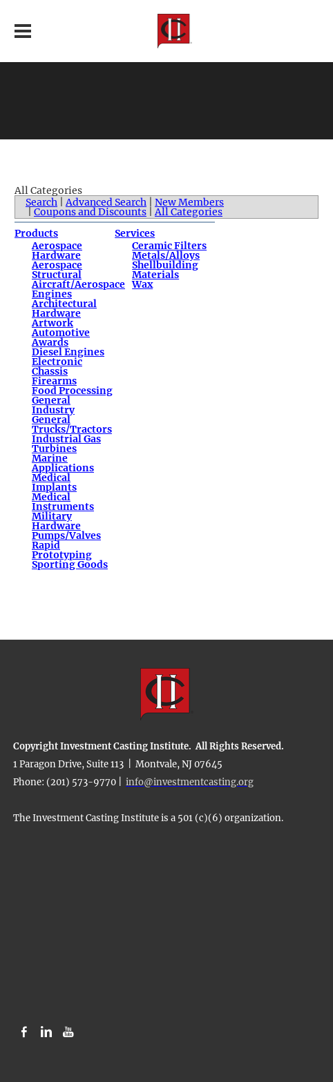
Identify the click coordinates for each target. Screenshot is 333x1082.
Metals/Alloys (166, 255)
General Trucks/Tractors (72, 424)
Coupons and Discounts (90, 212)
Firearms (54, 381)
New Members (189, 202)
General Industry (53, 405)
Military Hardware (56, 521)
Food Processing (72, 390)
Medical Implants (54, 482)
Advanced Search (106, 202)
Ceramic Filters (169, 245)
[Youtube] (68, 1032)
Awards (50, 342)
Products (36, 233)
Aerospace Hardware (57, 250)
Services (135, 233)
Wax (142, 284)
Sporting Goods (70, 564)
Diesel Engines (68, 352)
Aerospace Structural (57, 270)
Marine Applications (63, 463)
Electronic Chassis (57, 366)
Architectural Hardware (64, 308)
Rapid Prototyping (62, 550)
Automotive (61, 332)
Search (41, 202)
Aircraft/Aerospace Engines (78, 289)
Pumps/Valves (66, 535)
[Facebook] (24, 1032)
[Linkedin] (46, 1032)
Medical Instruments (63, 502)
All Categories (188, 212)
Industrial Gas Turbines (66, 444)
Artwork (52, 323)
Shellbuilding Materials (165, 270)
